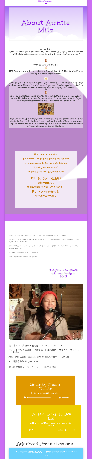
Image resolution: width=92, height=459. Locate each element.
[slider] (39, 397)
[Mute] (60, 398)
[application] (45, 397)
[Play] (25, 397)
